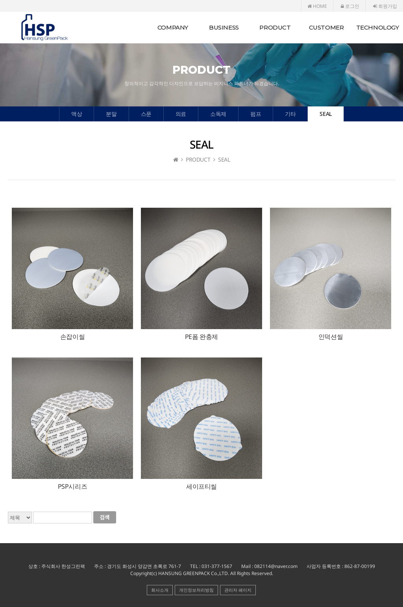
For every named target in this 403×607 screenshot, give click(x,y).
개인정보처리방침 (196, 590)
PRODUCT (274, 27)
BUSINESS (224, 27)
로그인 (350, 6)
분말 (111, 113)
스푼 (146, 113)
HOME (317, 6)
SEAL (325, 113)
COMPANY (172, 27)
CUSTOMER (326, 27)
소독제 (218, 113)
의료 (181, 113)
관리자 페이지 (237, 590)
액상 (76, 113)
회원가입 (385, 6)
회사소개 (159, 590)
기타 (290, 113)
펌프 (255, 113)
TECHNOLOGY (377, 27)
